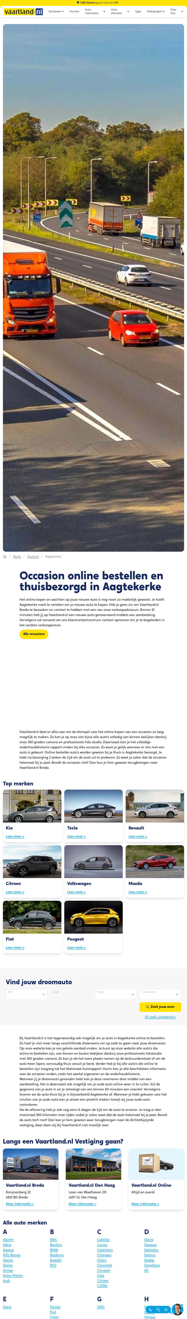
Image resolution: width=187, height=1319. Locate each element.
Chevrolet (104, 1265)
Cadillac (103, 1240)
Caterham (105, 1250)
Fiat (53, 1312)
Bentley (56, 1245)
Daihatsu (151, 1250)
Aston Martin (13, 1276)
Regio (17, 556)
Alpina (8, 1260)
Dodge (149, 1260)
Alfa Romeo (11, 1255)
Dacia (148, 1240)
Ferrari (55, 1307)
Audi (6, 1281)
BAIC (53, 1240)
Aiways (8, 1250)
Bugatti (56, 1260)
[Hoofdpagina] (5, 556)
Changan (104, 1255)
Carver (102, 1245)
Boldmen (57, 1255)
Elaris (7, 1307)
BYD (53, 1265)
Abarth (8, 1240)
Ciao (100, 1276)
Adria (7, 1245)
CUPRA (102, 1286)
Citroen (102, 1281)
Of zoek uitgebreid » (160, 1017)
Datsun (149, 1255)
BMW (54, 1250)
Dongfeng (152, 1265)
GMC (101, 1307)
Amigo (8, 1270)
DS (146, 1270)
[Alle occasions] (34, 634)
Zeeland (33, 556)
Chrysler (103, 1270)
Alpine (8, 1265)
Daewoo (150, 1245)
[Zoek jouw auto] (160, 1007)
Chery (101, 1260)
